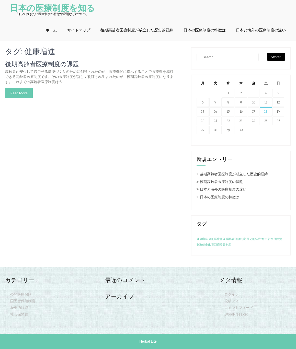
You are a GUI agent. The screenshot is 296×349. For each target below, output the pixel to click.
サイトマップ (78, 30)
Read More (19, 93)
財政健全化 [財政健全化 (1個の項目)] (204, 244)
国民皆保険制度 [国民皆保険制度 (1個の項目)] (236, 239)
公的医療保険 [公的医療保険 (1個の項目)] (217, 239)
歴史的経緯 (19, 308)
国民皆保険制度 (22, 301)
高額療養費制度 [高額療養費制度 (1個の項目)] (221, 244)
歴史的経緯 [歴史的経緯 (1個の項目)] (254, 239)
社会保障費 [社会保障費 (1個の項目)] (275, 239)
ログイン (231, 294)
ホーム (51, 30)
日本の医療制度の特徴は (205, 30)
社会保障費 (19, 314)
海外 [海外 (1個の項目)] (264, 239)
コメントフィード (238, 308)
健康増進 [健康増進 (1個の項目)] (202, 239)
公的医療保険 (21, 294)
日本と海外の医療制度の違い (261, 30)
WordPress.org (236, 314)
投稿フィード (235, 301)
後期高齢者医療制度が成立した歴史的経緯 (136, 30)
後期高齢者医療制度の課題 (42, 64)
